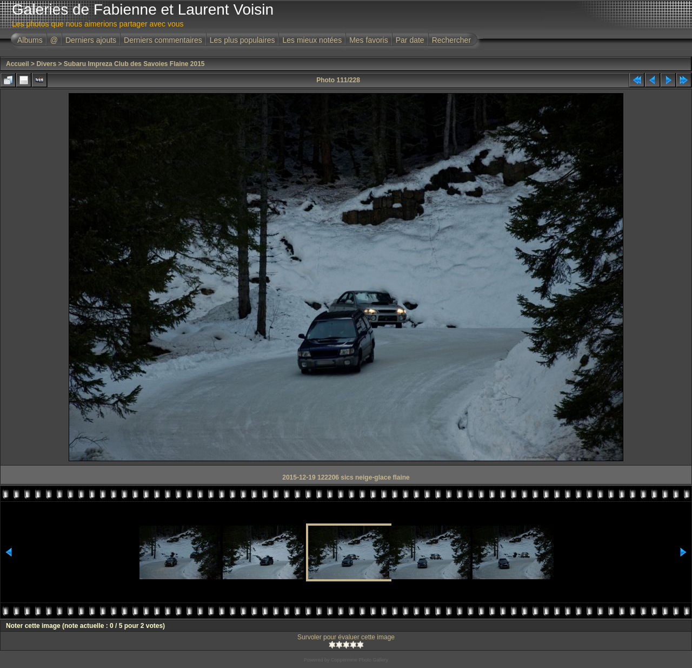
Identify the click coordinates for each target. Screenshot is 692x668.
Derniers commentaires (163, 40)
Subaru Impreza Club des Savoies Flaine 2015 (134, 64)
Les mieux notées (312, 40)
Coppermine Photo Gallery (359, 660)
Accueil (17, 64)
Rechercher (451, 40)
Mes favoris (368, 40)
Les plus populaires (242, 40)
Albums (30, 40)
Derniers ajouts (90, 40)
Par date (410, 40)
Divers (46, 64)
